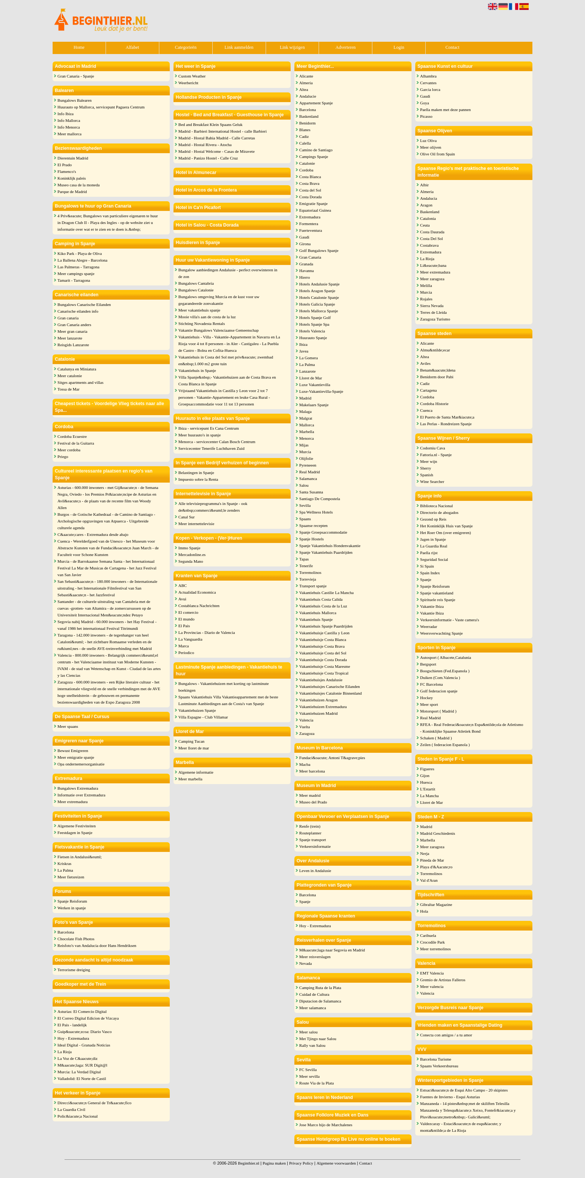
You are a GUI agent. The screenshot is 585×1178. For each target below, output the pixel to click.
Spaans (305, 519)
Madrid (305, 398)
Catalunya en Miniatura (76, 369)
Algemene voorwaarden (336, 1163)
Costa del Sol (310, 190)
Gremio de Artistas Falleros (442, 980)
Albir (424, 185)
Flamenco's (66, 171)
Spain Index (430, 573)
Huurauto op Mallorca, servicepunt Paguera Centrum (100, 107)
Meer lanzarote (69, 338)
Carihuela (428, 935)
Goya (424, 103)
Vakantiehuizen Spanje (197, 710)
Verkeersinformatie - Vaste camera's (449, 620)
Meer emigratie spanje (75, 757)
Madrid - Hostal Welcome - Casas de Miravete (216, 151)
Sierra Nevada (432, 305)
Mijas (304, 445)
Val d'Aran (429, 880)
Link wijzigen (292, 47)
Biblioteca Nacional (436, 505)
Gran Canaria (310, 257)
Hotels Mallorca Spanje (318, 311)
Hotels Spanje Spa (314, 324)
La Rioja (64, 1051)
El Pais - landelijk (72, 1025)
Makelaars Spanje (314, 404)
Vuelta (304, 726)
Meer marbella (190, 779)
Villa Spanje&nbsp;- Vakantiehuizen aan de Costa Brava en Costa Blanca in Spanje (227, 380)
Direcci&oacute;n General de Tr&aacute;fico (94, 1102)
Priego (62, 456)
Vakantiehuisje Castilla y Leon (324, 633)
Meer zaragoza (432, 279)
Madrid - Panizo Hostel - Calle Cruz (208, 158)
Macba (304, 764)
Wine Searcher (432, 481)
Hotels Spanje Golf (315, 317)
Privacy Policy (301, 1163)
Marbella (306, 431)
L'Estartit (427, 789)
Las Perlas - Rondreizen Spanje (446, 423)
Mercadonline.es (192, 554)
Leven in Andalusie (315, 870)
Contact (452, 47)
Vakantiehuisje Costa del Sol (322, 653)
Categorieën (186, 47)
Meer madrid (309, 795)
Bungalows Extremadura (77, 788)
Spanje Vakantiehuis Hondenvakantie (329, 545)
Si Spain (427, 566)
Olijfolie (306, 458)
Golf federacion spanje (438, 691)
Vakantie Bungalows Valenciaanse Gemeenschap (218, 330)
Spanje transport (312, 839)
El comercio (188, 612)
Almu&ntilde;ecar (435, 350)
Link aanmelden (239, 47)
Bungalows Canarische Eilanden (84, 304)
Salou (304, 485)
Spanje (304, 901)
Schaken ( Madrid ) (436, 738)
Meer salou (308, 1032)
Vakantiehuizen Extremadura (323, 706)
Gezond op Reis (433, 519)
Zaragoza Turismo (435, 319)
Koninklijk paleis (71, 178)
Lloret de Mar (310, 378)
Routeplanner (310, 833)
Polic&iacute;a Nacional (77, 1116)
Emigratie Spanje (313, 203)
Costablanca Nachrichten (198, 605)
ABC (182, 585)
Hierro (304, 277)
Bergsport (428, 664)
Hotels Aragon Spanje (317, 290)
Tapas (304, 559)
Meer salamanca (312, 1007)
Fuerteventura (310, 230)
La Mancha (429, 795)
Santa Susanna (311, 492)
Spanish (426, 475)
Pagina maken (274, 1163)
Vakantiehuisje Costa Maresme (324, 666)
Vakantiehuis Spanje (316, 619)
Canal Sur (186, 517)
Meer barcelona (312, 771)
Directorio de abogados (439, 512)
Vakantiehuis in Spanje (197, 370)
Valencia (306, 720)
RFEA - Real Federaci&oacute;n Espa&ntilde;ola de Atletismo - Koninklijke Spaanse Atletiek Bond (471, 727)
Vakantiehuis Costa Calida (320, 599)
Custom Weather (192, 76)
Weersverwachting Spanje (441, 633)
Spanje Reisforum (72, 901)
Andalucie (307, 96)
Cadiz (304, 136)
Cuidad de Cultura (314, 994)
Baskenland (308, 116)
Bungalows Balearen (74, 100)
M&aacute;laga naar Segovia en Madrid (332, 950)
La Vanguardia (190, 639)
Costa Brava (309, 183)
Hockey (426, 697)
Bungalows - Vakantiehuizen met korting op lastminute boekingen (223, 686)
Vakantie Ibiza (432, 606)
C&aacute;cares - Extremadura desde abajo (92, 534)
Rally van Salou (312, 1045)
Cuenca (426, 410)
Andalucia (428, 198)
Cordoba (306, 170)
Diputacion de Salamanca (320, 1001)
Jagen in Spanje (433, 539)
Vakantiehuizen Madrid (318, 713)
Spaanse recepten (313, 525)
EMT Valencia (432, 973)
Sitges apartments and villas (80, 382)
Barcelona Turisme (435, 1059)
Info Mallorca (68, 120)
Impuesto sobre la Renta (198, 479)
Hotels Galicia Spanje (317, 304)
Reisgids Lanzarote (73, 344)
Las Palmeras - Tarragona (78, 267)
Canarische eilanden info (77, 311)
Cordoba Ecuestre (72, 436)
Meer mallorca (69, 134)
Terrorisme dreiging (73, 969)
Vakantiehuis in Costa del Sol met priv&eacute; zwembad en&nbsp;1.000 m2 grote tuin (225, 360)
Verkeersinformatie (315, 846)
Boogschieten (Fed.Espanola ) (444, 671)
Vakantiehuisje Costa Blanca (322, 639)
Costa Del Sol (431, 238)
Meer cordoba (68, 450)
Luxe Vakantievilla (314, 384)
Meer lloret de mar (193, 748)
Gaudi (304, 237)
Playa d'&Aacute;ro (436, 867)
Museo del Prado (313, 802)
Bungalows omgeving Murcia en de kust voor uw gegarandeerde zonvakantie (218, 300)
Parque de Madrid (72, 191)
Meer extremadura (72, 801)
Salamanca (308, 478)
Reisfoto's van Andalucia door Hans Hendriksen (96, 945)
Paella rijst (429, 552)
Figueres (427, 769)
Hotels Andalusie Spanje (319, 284)
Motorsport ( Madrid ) (438, 711)
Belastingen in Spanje (196, 472)
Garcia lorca (430, 89)
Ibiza (303, 344)
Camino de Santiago (315, 150)
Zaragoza (307, 733)
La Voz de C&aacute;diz (77, 1058)
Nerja (424, 853)
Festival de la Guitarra (75, 443)
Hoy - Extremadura (73, 1038)
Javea (303, 351)
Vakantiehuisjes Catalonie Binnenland (330, 693)
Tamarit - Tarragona (73, 280)
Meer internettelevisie (196, 523)
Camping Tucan (191, 741)
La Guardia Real (433, 546)
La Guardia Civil (71, 1109)
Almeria (306, 82)
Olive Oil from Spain (437, 154)
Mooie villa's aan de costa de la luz (207, 317)
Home (78, 47)
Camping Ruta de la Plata (320, 987)
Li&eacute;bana (433, 265)
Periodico (186, 652)
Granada (306, 264)
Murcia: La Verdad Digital (79, 1072)
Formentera (308, 223)
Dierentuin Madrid (72, 158)
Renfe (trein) (309, 826)
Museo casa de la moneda (78, 185)
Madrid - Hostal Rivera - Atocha (205, 144)
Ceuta (425, 225)
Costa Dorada (310, 197)
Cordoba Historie (434, 403)
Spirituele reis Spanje (437, 599)
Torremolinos (310, 572)
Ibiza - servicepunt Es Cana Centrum (208, 428)
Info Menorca (68, 127)
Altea (303, 89)
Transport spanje (312, 586)
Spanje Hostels (311, 539)
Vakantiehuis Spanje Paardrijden (326, 626)
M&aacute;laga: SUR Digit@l (82, 1065)
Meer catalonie (69, 375)
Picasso (426, 116)
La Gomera (308, 358)
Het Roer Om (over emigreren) (445, 532)
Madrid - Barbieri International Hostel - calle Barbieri (222, 131)
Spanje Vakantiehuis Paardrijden (326, 552)
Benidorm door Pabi (436, 377)
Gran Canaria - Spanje (75, 76)
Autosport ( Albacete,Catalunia (445, 657)
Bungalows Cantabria (196, 283)
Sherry (425, 468)
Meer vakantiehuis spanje (199, 310)
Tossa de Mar (68, 389)
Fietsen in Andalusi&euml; (79, 857)
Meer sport (429, 704)
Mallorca (306, 425)
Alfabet (132, 47)
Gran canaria (68, 318)
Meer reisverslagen (315, 956)
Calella (305, 143)
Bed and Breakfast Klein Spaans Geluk (210, 124)
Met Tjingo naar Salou (317, 1038)
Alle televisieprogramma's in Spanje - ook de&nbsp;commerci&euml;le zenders (212, 506)
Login (399, 47)
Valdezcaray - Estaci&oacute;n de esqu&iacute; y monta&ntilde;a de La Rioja (460, 1127)
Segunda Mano (190, 561)
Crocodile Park (432, 942)
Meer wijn (428, 461)
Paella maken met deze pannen (445, 109)
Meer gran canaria (72, 331)
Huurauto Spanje (313, 337)
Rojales (426, 299)
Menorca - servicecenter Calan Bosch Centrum (216, 441)
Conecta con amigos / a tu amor (446, 1035)
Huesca (426, 782)
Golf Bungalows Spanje (318, 250)
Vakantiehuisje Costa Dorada (323, 659)
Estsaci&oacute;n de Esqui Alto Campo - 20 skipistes (464, 1090)
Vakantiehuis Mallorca (317, 612)
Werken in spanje (71, 908)
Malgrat (305, 418)
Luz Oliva (428, 140)
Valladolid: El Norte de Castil (81, 1078)
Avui (182, 599)
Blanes (304, 129)
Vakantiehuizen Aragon (318, 700)
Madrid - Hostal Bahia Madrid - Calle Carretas (216, 138)
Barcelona (65, 932)
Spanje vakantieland (436, 593)
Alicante (306, 76)
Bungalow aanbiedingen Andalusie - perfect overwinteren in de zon (227, 273)
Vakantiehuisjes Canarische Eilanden (329, 686)
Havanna (306, 270)
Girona (305, 243)
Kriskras (64, 863)
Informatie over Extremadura (81, 795)
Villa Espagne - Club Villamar (203, 717)
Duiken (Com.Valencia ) (440, 677)
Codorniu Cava (432, 448)
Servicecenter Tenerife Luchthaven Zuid (211, 448)
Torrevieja (307, 579)
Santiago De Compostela (319, 498)
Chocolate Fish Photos (75, 939)
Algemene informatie (195, 772)
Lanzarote (307, 371)
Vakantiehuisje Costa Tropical (323, 673)
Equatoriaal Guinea (315, 210)
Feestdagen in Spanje (74, 832)
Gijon (424, 775)
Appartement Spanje (316, 103)
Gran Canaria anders (74, 324)
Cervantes (428, 82)
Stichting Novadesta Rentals (201, 323)
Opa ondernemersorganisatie (80, 764)
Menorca (306, 438)
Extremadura (309, 217)
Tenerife (306, 565)
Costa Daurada (432, 232)
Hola (424, 911)
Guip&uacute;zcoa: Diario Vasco (84, 1031)
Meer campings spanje (75, 273)
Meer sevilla (309, 1076)
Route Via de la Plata (316, 1083)
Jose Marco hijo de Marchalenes (325, 1124)
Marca (183, 646)
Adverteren (345, 47)
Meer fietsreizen (70, 877)
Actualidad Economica (197, 592)
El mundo (186, 619)
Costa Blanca (310, 176)
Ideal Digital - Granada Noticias (83, 1045)
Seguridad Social (434, 559)
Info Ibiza (65, 113)
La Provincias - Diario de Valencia (206, 632)
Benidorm (307, 123)
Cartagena (428, 390)
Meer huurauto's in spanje (199, 435)
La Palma (65, 870)
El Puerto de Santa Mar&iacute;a (447, 417)
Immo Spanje (189, 548)
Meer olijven (430, 147)
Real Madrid (309, 472)
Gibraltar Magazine (436, 904)
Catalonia (428, 218)
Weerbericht (188, 82)
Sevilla (305, 505)
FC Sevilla (308, 1069)
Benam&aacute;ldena (438, 370)
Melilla (426, 285)
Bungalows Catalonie (195, 290)
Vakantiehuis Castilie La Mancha (326, 592)
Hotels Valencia (312, 331)
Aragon (426, 205)
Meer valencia (432, 986)
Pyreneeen (307, 465)
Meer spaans (67, 726)
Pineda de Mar (432, 860)
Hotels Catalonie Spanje (319, 297)
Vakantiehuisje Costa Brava (322, 646)
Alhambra (428, 76)
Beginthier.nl (248, 1163)
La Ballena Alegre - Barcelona (82, 260)
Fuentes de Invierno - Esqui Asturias (450, 1097)
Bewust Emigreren (72, 750)
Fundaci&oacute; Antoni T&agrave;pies (332, 757)
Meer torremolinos (435, 949)
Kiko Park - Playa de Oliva (79, 253)
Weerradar (428, 626)
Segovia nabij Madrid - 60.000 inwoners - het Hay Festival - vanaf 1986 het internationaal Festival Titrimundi (106, 625)
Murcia (305, 451)
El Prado (64, 164)
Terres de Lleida (433, 312)
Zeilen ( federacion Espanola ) (445, 744)
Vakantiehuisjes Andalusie (320, 680)
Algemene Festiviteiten (76, 826)
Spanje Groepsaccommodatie (323, 532)
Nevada (305, 963)
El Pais (184, 625)
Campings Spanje (313, 156)
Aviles (425, 363)
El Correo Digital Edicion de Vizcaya (88, 1018)
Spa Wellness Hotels (316, 512)
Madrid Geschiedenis (437, 833)
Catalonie (307, 163)
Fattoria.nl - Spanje (436, 454)
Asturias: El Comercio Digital (82, 1011)
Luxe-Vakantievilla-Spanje (321, 391)
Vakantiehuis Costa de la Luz (323, 606)
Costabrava (429, 245)
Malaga (305, 411)
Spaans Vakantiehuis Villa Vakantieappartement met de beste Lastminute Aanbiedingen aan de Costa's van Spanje (228, 700)
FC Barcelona (431, 684)
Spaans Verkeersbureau (439, 1066)
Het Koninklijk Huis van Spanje (446, 526)
